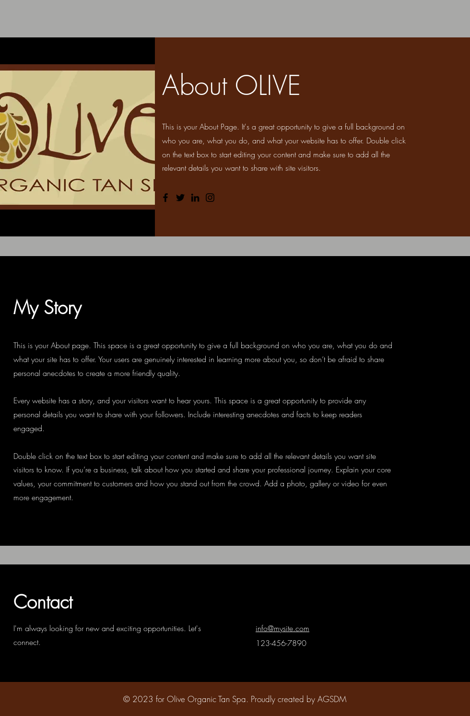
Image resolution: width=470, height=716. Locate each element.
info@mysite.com (282, 628)
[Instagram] (210, 197)
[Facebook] (165, 197)
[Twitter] (180, 197)
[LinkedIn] (195, 197)
